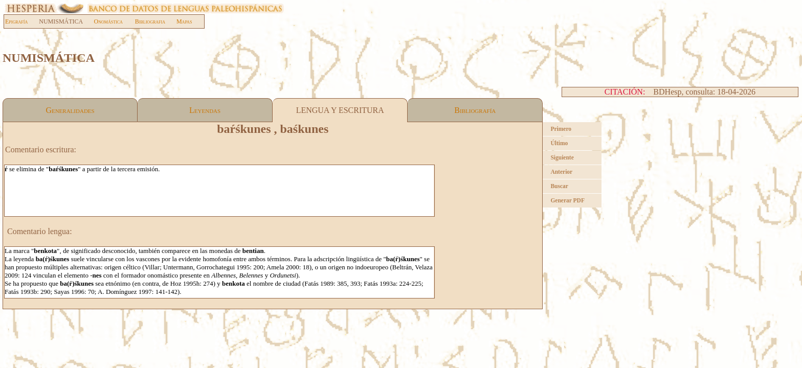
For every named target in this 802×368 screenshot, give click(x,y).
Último (559, 143)
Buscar (559, 186)
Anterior (561, 172)
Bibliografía (475, 110)
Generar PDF (567, 200)
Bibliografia (150, 21)
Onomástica (108, 21)
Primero (560, 129)
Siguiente (561, 157)
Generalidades (70, 110)
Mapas (184, 21)
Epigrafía (16, 21)
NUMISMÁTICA (66, 21)
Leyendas (204, 110)
